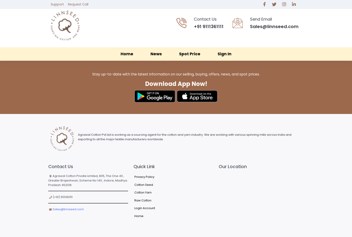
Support (57, 4)
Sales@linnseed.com (68, 209)
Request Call (78, 4)
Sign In (224, 54)
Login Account (144, 208)
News (156, 54)
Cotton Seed (143, 185)
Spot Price (189, 54)
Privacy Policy (144, 177)
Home (127, 54)
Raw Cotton (142, 200)
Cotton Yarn (143, 192)
